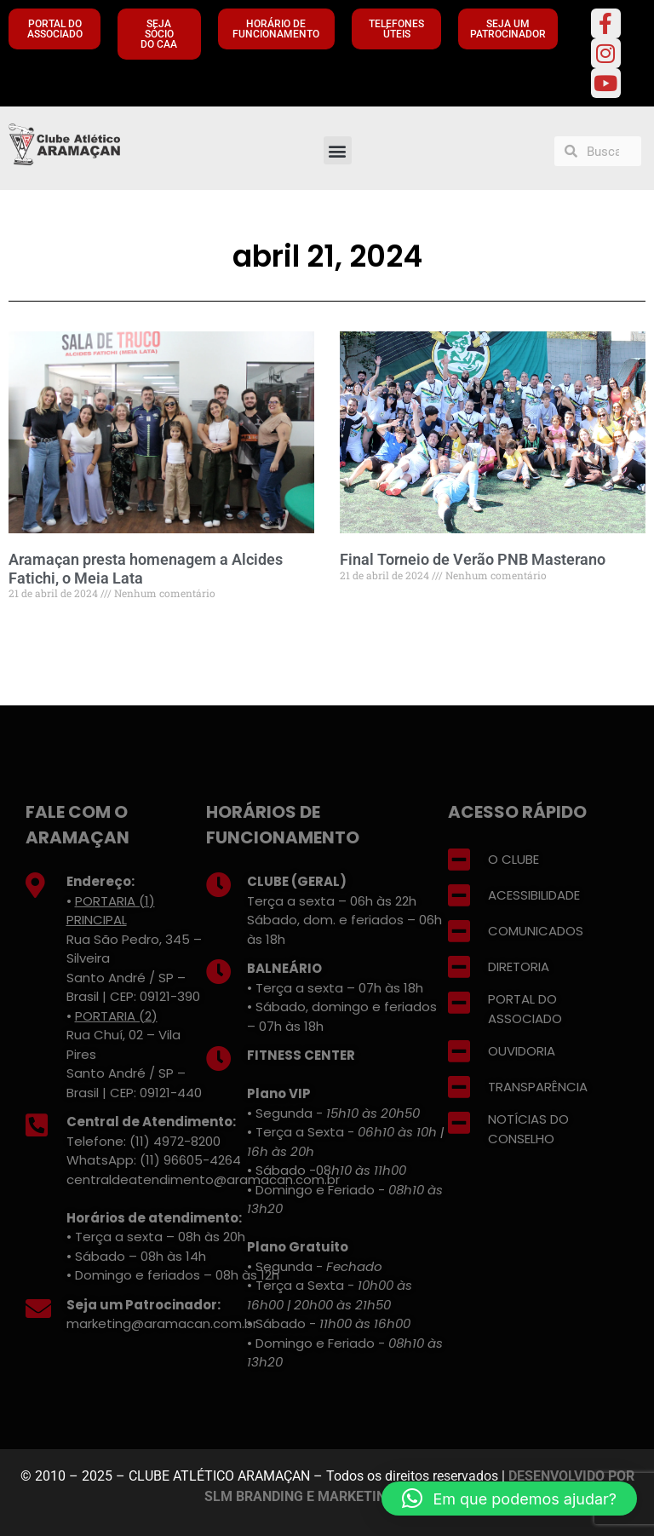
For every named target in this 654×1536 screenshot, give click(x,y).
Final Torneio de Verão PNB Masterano (472, 559)
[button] (338, 150)
